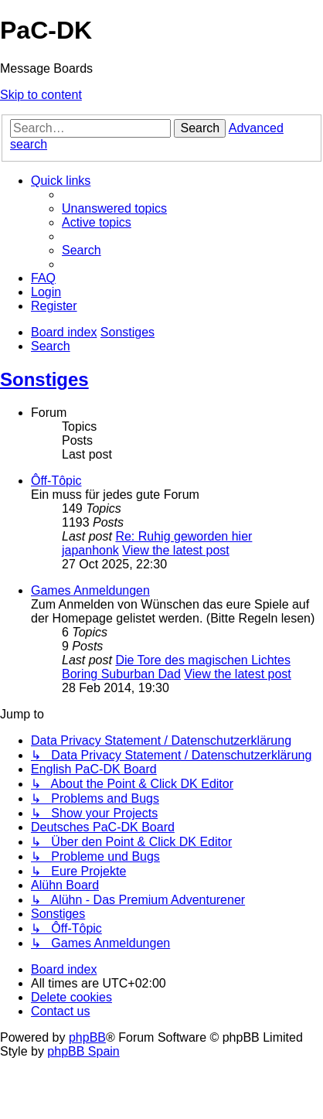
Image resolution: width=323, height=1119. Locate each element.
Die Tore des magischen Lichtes (203, 660)
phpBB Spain (83, 1051)
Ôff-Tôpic (56, 480)
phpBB (87, 1037)
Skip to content (41, 94)
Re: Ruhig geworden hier (183, 536)
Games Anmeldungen (90, 590)
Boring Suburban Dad (121, 674)
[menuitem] (114, 208)
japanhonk (90, 550)
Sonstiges (44, 379)
